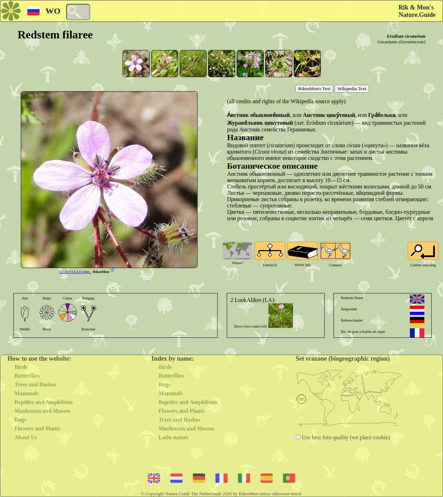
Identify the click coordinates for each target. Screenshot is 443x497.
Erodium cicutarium (406, 36)
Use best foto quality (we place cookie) (345, 437)
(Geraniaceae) (412, 41)
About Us (25, 437)
